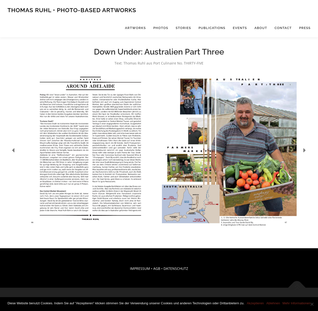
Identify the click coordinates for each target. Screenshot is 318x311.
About (260, 28)
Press (305, 28)
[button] (14, 150)
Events (240, 28)
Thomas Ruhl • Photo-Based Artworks (71, 10)
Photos (160, 28)
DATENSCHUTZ (175, 268)
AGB (156, 268)
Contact (283, 28)
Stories (183, 28)
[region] (159, 150)
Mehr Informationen (296, 303)
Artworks (135, 28)
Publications (212, 28)
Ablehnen (273, 303)
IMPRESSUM (140, 268)
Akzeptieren (255, 303)
